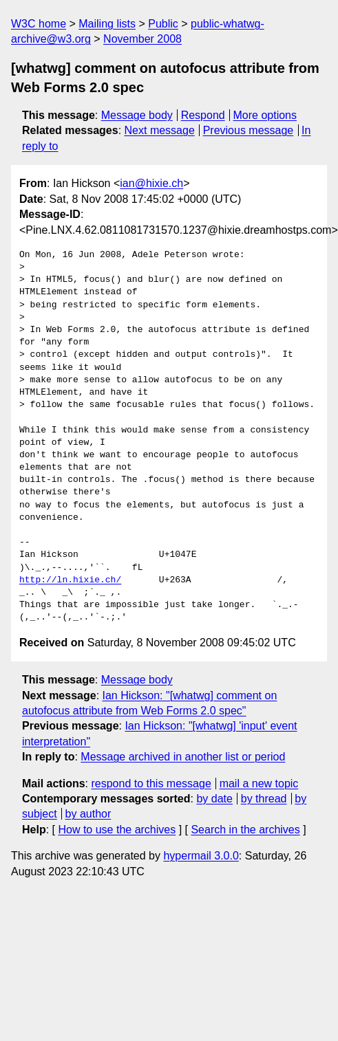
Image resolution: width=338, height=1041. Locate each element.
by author (88, 814)
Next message (160, 130)
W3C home (38, 24)
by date (214, 798)
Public (163, 24)
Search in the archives (245, 829)
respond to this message (151, 783)
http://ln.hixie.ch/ (70, 580)
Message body (137, 115)
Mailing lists (107, 24)
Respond (203, 115)
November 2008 (142, 39)
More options (265, 115)
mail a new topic (259, 783)
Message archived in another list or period (183, 757)
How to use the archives (117, 829)
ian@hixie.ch (151, 183)
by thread (264, 798)
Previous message (248, 130)
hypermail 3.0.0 (200, 856)
